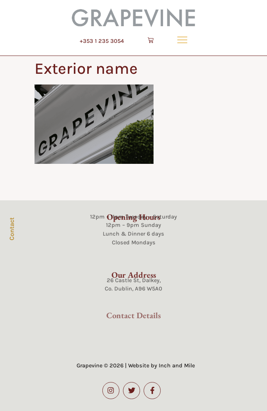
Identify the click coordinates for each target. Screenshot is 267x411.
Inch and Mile (177, 365)
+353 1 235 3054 (102, 41)
